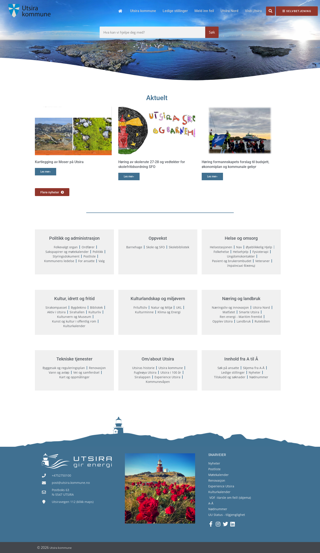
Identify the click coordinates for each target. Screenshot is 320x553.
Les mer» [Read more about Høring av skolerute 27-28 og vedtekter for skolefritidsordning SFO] (129, 176)
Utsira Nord (229, 11)
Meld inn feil (204, 11)
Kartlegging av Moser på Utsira (59, 162)
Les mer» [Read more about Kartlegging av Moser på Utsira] (45, 171)
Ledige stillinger (175, 11)
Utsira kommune (143, 11)
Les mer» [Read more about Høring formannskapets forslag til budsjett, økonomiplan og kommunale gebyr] (212, 176)
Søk (212, 32)
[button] (270, 11)
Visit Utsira (253, 11)
